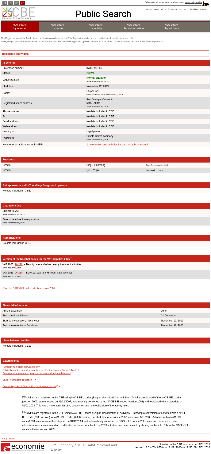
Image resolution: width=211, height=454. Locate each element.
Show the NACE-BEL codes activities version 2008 (29, 288)
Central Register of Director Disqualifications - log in (29, 386)
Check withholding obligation (17, 380)
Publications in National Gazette (19, 366)
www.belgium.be (193, 2)
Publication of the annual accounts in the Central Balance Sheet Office (39, 370)
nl (5, 3)
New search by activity (96, 26)
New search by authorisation (134, 26)
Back (11, 438)
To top (4, 438)
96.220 (19, 264)
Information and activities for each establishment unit (118, 144)
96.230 (19, 272)
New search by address (172, 26)
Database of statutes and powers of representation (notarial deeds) (37, 373)
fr (11, 3)
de (16, 3)
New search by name (58, 26)
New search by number (20, 26)
